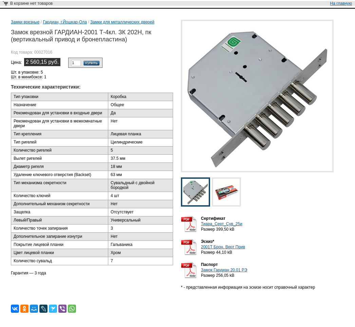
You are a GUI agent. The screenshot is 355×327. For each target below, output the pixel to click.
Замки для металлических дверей (122, 22)
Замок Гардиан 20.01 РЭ (224, 270)
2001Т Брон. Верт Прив (223, 247)
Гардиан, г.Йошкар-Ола (65, 22)
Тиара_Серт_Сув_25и (221, 224)
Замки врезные (25, 22)
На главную (341, 3)
